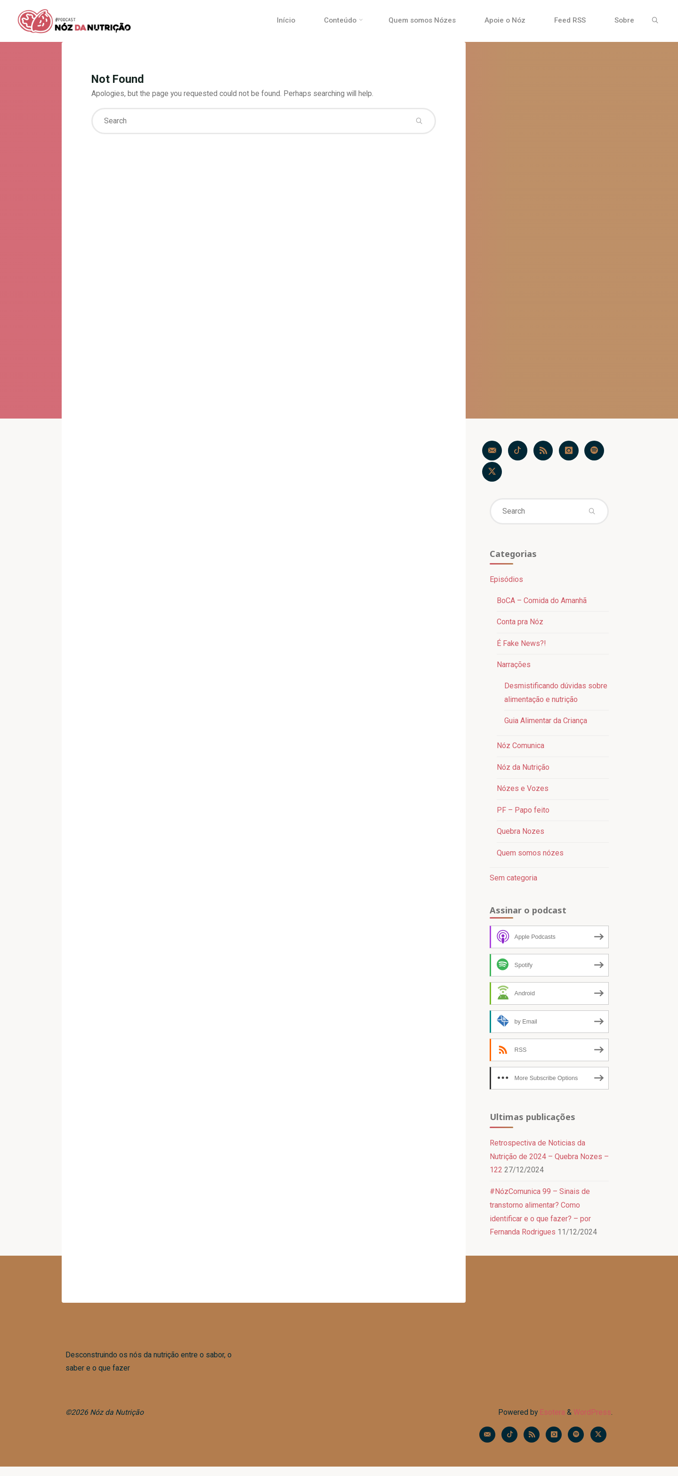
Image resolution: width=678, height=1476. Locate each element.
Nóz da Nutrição (523, 771)
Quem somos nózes (530, 857)
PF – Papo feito (523, 814)
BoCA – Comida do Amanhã (542, 603)
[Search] (652, 20)
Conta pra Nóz (520, 625)
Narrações (514, 668)
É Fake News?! (521, 646)
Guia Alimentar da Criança (545, 724)
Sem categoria (513, 883)
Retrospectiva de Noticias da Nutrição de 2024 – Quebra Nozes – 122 (545, 1163)
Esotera (551, 1420)
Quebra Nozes (520, 835)
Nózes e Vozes (523, 792)
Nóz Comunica (520, 749)
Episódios (506, 582)
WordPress (592, 1420)
